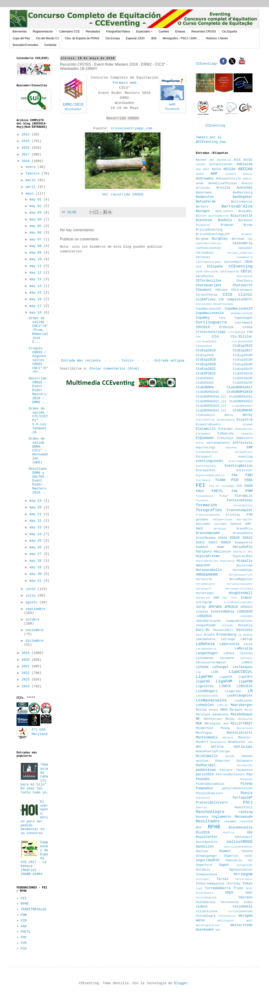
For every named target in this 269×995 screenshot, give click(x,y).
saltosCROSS (239, 842)
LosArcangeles (239, 695)
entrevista (242, 443)
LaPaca (229, 653)
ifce (234, 598)
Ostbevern (244, 761)
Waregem (245, 916)
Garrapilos (244, 519)
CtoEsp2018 (205, 355)
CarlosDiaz (205, 253)
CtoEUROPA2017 (239, 387)
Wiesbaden (73, 109)
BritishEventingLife (213, 234)
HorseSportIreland (239, 588)
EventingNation (238, 466)
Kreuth (209, 635)
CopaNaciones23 (238, 308)
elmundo (246, 433)
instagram (204, 602)
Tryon (238, 888)
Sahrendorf (243, 837)
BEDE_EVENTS (224, 211)
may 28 (36, 561)
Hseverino (203, 598)
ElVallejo (225, 438)
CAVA (248, 262)
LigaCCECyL (240, 671)
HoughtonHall (240, 593)
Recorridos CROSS (203, 31)
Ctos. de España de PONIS (82, 38)
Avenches (244, 188)
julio (31, 595)
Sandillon (205, 846)
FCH (24, 949)
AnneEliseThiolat (222, 183)
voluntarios (227, 916)
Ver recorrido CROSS (122, 194)
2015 (27, 141)
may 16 (36, 299)
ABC (211, 160)
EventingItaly (206, 466)
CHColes (221, 290)
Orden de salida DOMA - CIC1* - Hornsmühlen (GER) (38, 450)
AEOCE (200, 174)
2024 (27, 686)
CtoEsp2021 (206, 369)
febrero (33, 173)
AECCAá (245, 169)
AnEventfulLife (228, 178)
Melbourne (245, 719)
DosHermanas (226, 419)
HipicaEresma (208, 556)
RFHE (25, 904)
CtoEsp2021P (242, 369)
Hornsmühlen (242, 570)
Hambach (202, 547)
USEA (229, 893)
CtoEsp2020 (206, 364)
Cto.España (229, 31)
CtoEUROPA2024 (242, 406)
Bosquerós (203, 225)
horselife (204, 579)
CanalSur (245, 248)
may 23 (36, 527)
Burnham (238, 239)
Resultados (93, 31)
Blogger (181, 983)
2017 (27, 154)
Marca (248, 709)
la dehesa (245, 634)
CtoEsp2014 (204, 346)
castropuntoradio (208, 262)
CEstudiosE (244, 276)
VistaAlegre (205, 916)
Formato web (125, 83)
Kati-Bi (203, 630)
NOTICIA (217, 747)
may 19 (36, 501)
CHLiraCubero (241, 290)
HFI (250, 551)
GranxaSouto (242, 533)
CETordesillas (209, 281)
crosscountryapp (211, 332)
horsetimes (205, 593)
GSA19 (222, 538)
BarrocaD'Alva (237, 206)
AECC (206, 169)
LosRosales (243, 700)
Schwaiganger (206, 856)
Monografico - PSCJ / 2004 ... (181, 38)
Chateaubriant (209, 285)
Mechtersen (213, 719)
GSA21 (247, 538)
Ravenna (202, 817)
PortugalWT (242, 798)
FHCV (200, 491)
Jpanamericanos (208, 621)
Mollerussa (244, 728)
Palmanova (244, 770)
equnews (231, 447)
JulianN (226, 625)
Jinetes (202, 611)
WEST (249, 920)
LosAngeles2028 (207, 695)
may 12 (36, 273)
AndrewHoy (205, 178)
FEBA (248, 480)
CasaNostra (244, 257)
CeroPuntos (205, 276)
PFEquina (246, 779)
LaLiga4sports (206, 648)
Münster (228, 737)
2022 (27, 673)
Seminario (234, 860)
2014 (27, 134)
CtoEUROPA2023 (240, 401)
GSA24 (226, 542)
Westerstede (241, 925)
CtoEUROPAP (242, 410)
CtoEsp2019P (242, 360)
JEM (153, 38)
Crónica (226, 327)
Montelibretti (239, 733)
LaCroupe (228, 639)
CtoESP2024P (242, 383)
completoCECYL (239, 299)
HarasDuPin (242, 547)
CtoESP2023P (242, 378)
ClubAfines (206, 299)
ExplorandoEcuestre (210, 475)
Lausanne (227, 658)
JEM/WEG (215, 607)
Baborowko (204, 192)
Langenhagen (207, 653)
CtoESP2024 (205, 383)
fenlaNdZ (227, 486)
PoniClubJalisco (209, 793)
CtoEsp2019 (206, 360)
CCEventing (215, 125)
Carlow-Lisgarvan (239, 252)
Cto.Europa (112, 38)
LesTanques (242, 667)
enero (31, 167)
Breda (248, 225)
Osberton (222, 761)
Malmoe (213, 709)
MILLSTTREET (241, 723)
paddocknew (206, 770)
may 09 (36, 253)
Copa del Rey (21, 38)
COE (221, 299)
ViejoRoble (242, 906)
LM (250, 691)
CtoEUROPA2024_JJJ (211, 410)
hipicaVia (227, 561)
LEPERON (202, 667)
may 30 (36, 574)
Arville (223, 188)
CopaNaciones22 (208, 308)
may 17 (36, 306)
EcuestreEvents (208, 424)
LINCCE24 (244, 686)
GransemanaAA (208, 533)
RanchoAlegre (210, 812)
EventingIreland (240, 461)
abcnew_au (224, 160)
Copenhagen (243, 318)
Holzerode (244, 565)
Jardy (201, 607)
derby (247, 415)
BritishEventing (209, 229)
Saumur (225, 851)
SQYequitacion (240, 870)
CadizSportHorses (208, 243)
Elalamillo (206, 429)
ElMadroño (226, 433)
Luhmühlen (205, 705)
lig (198, 672)
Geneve (236, 524)
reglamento (221, 817)
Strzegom (242, 874)
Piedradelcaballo (210, 784)
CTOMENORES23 (205, 415)
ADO (198, 169)
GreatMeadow (205, 538)
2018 (27, 161)
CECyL (246, 271)
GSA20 (235, 538)
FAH (24, 926)
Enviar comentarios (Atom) (114, 368)
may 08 (36, 246)
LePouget (220, 667)
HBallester (223, 551)
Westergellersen (208, 925)
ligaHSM (245, 681)
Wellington (225, 920)
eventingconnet (210, 461)
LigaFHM (224, 681)
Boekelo (225, 220)
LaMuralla (243, 648)
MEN (199, 723)
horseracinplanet (239, 584)
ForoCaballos (242, 505)
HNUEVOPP (203, 565)
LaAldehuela (205, 639)
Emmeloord (244, 438)
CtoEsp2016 (206, 350)
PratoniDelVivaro (211, 802)
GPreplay (220, 528)
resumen (230, 821)
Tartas (222, 879)
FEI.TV (214, 486)
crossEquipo (236, 332)
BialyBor (245, 211)
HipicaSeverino (207, 561)
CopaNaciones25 (241, 313)
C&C (250, 239)
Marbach (236, 710)
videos (202, 906)
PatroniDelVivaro (230, 774)
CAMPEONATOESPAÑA (208, 248)
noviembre (34, 630)
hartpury (204, 551)
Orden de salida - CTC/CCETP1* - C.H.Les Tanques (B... (38, 420)
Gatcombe (203, 524)
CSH (198, 336)
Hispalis (244, 561)
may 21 (36, 514)
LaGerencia (229, 644)
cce (198, 266)
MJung (225, 728)
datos (228, 415)
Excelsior (244, 470)
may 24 (36, 534)
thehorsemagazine (210, 883)
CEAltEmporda (229, 271)
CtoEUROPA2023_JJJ (211, 406)
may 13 (36, 279)
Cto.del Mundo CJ (47, 38)
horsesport (204, 588)
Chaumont (204, 290)
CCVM (199, 271)
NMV (198, 747)
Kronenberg (226, 635)
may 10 (36, 259)
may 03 (36, 213)
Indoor (246, 598)
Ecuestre (244, 420)
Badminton (205, 197)
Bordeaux (245, 220)
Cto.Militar (241, 336)
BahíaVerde (206, 201)
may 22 (36, 521)
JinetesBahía (222, 611)
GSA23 (212, 542)
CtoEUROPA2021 (240, 396)
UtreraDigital (206, 897)
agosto (32, 602)
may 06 (36, 233)
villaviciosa (206, 911)
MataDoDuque (241, 714)
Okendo (230, 756)
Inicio (128, 360)
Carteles (164, 31)
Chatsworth (242, 285)
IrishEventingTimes (238, 602)
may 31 (36, 581)
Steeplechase (206, 874)
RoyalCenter (207, 837)
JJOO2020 (244, 611)
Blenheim (204, 220)
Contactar (50, 45)
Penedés (203, 779)
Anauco (247, 174)
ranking (245, 812)
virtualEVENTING (240, 911)
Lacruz (246, 639)
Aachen (201, 160)
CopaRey (203, 318)
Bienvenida (19, 31)
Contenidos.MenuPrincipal (215, 304)
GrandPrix (244, 528)
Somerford (204, 865)
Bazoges (203, 211)
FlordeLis (243, 496)
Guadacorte (243, 542)
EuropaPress (243, 452)
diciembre (34, 641)
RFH (198, 827)
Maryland (203, 714)
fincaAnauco (204, 496)
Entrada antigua (169, 360)
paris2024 (205, 774)
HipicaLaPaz (242, 556)
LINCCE (225, 686)
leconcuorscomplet (211, 662)
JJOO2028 (246, 616)
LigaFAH (204, 676)
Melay (230, 719)
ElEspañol (203, 433)
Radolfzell (243, 807)
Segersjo (231, 856)
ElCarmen (225, 429)
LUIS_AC (222, 705)
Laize (248, 644)
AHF (214, 173)
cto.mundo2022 (206, 341)
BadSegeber (242, 197)
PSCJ (247, 802)
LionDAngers (207, 691)
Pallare (226, 770)
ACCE (237, 160)
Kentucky (244, 630)
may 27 (36, 554)
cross (247, 327)
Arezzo (247, 183)
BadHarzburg (242, 192)
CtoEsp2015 (242, 346)
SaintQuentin (206, 842)
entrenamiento (218, 443)
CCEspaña (215, 266)
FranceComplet (239, 510)
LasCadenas (205, 658)
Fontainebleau (239, 500)
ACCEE (248, 160)
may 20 (36, 507)
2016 (27, 148)
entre (200, 443)
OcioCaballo (207, 756)
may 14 (36, 286)
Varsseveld (230, 902)
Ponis (246, 793)
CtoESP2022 (206, 373)
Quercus (201, 807)
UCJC (249, 888)
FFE (239, 486)
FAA (235, 475)
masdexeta (220, 714)
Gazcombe (220, 524)
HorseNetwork (205, 584)
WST (218, 929)
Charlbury (244, 281)
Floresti (202, 500)
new (250, 742)
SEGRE (248, 856)
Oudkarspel (206, 765)
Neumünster (237, 742)
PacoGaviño (244, 765)
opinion (202, 761)
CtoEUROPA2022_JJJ (211, 401)
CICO (227, 294)
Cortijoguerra (211, 322)
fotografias (209, 510)
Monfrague (204, 733)
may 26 (36, 547)
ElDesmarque (243, 429)
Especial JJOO (135, 38)
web (172, 104)
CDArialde (211, 271)
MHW (225, 723)
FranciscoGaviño (208, 514)
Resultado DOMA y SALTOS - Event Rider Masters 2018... (38, 480)
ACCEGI (200, 164)
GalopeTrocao (222, 519)
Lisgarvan (233, 691)
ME (198, 719)
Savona (247, 851)
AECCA (216, 169)
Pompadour (205, 788)
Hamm (220, 547)
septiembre (35, 609)
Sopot (224, 865)
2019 (27, 653)
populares (203, 797)
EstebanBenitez (207, 452)
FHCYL (26, 932)
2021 (27, 666)
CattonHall (233, 262)
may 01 (36, 199)
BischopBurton (218, 216)
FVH (24, 943)
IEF (225, 598)
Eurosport (204, 456)
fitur (223, 496)
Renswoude (243, 817)
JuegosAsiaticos (239, 621)
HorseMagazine (240, 579)
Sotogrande (244, 865)
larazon (246, 653)
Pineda (246, 784)
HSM (216, 598)
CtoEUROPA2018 (207, 392)
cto (215, 336)
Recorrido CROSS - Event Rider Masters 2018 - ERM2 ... (38, 390)
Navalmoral (218, 742)
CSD (249, 332)
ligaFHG (203, 681)
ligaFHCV (245, 677)
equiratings (205, 447)
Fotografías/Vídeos (118, 31)
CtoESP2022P (242, 373)
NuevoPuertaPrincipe (213, 751)
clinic (245, 294)
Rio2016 (203, 832)
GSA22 (200, 542)
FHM (24, 915)
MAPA (223, 710)
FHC (24, 937)
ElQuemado (205, 438)
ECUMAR (247, 424)
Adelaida (244, 164)
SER (250, 860)
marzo (31, 180)
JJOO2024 (204, 616)
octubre (32, 619)
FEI (24, 898)
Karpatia (245, 625)
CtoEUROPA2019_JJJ (211, 396)
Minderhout (205, 728)
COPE (222, 318)
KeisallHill (223, 630)
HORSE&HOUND (207, 575)
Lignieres (205, 686)
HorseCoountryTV (240, 574)
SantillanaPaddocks (238, 846)
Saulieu (202, 851)
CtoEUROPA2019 (239, 392)
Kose (199, 634)
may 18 (36, 312)
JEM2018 (231, 607)
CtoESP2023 (205, 378)
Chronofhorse (206, 295)
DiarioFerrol (205, 419)
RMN (249, 832)
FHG (235, 491)
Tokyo (247, 883)
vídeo (248, 902)
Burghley (220, 239)
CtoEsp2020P (242, 364)
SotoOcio (203, 870)
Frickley (233, 515)
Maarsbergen (241, 705)
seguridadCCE (208, 860)
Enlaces (180, 31)
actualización (220, 164)
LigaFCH (225, 677)
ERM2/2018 (73, 105)
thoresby (233, 883)
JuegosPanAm (205, 625)
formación (206, 505)
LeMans (247, 662)
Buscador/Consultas (25, 45)
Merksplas (213, 723)
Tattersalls (243, 879)
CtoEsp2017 (242, 350)
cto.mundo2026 (242, 341)
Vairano (245, 897)
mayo (30, 193)
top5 (199, 888)
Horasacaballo (209, 570)
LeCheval (246, 658)
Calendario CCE (69, 31)
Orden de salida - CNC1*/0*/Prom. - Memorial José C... (38, 330)
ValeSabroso (205, 902)
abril (31, 187)
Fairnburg (203, 480)
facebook (172, 109)
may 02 (36, 206)
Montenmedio (207, 737)
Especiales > (144, 31)
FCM (24, 921)
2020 (27, 660)
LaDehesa (205, 644)
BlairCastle (241, 216)
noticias (242, 746)
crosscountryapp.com (131, 128)
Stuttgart (203, 879)
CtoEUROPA (205, 387)
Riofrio (228, 832)
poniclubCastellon (237, 788)
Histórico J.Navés (217, 38)
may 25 (36, 541)
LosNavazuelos (211, 700)
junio (31, 589)
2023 (27, 679)
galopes (202, 519)
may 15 (36, 293)
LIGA (214, 672)
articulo (203, 188)
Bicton (201, 216)
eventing (245, 456)
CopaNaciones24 (210, 313)
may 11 (36, 266)
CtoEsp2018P (242, 355)
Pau (249, 774)
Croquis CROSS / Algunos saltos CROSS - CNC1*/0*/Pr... (38, 360)
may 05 (36, 226)
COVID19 (203, 327)
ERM (249, 447)
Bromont (246, 234)
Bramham (226, 225)
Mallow (201, 710)
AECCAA (229, 169)
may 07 (36, 239)
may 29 (36, 567)
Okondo (247, 756)
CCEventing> (208, 64)
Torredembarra (217, 888)
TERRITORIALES (33, 909)
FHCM (248, 486)
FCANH (220, 480)
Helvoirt (239, 551)
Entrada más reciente (81, 360)
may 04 (36, 219)
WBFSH (200, 920)
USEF (248, 893)
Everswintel (205, 470)
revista (246, 821)
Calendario (242, 243)
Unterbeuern (204, 893)
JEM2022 (246, 607)
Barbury (202, 206)
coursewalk (243, 322)
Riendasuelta (240, 827)
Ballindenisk (241, 201)
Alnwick (230, 174)
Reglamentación (43, 31)
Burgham (202, 239)
